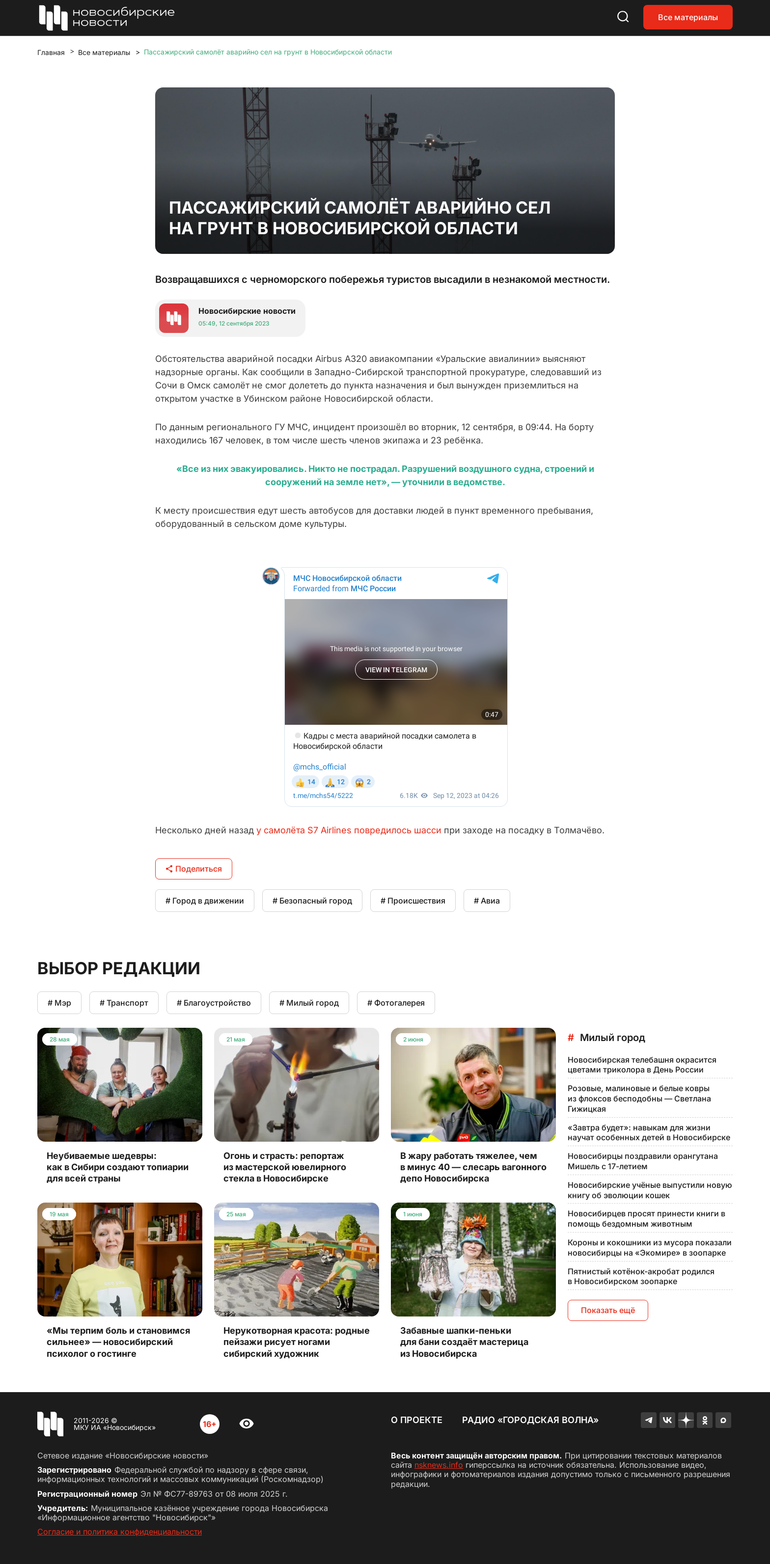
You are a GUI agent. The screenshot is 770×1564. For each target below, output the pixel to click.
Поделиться (193, 869)
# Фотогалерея (396, 1003)
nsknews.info (438, 1465)
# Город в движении (204, 900)
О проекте (416, 1420)
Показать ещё (608, 1310)
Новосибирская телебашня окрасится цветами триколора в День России (642, 1065)
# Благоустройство (214, 1003)
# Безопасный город (312, 900)
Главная (51, 52)
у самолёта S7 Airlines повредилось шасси (348, 830)
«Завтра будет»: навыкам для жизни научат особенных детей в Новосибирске (649, 1133)
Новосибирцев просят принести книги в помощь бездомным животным (646, 1218)
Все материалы (688, 17)
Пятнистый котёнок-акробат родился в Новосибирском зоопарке (641, 1276)
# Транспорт (124, 1003)
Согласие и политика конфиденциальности (119, 1532)
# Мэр (59, 1003)
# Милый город (309, 1003)
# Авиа (487, 900)
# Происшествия (413, 900)
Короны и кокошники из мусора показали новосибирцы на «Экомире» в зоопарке (650, 1247)
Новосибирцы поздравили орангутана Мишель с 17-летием (643, 1161)
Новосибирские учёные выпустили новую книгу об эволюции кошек (650, 1190)
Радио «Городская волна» (530, 1420)
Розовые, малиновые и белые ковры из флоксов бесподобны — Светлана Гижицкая (639, 1098)
